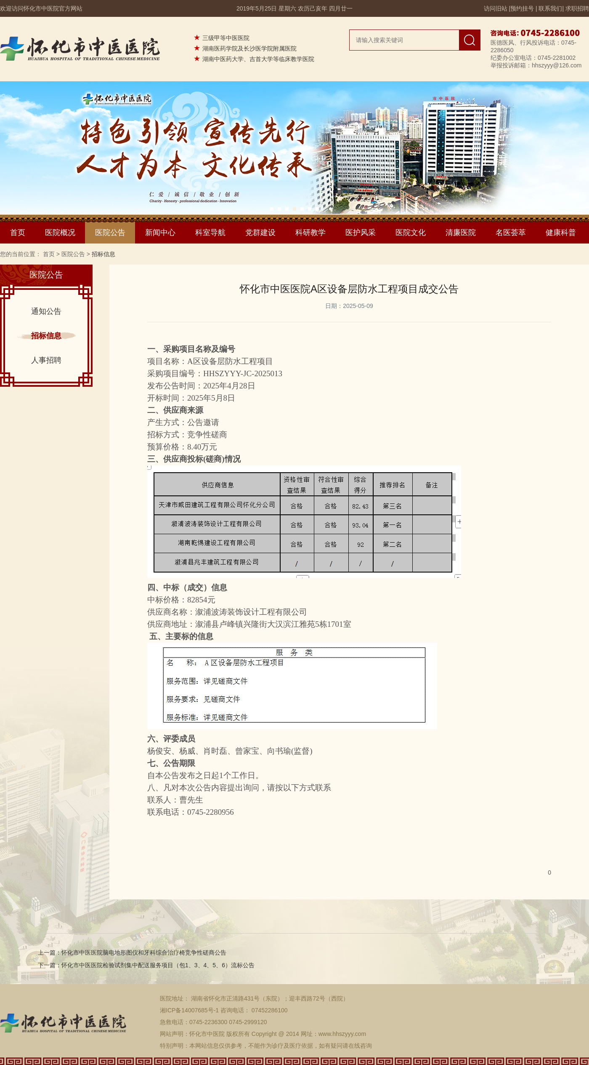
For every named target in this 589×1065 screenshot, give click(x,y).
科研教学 (310, 232)
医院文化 (410, 232)
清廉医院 (461, 232)
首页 (17, 232)
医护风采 (360, 232)
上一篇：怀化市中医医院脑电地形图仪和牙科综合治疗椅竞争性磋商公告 (132, 952)
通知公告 (46, 311)
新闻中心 (160, 232)
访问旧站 (495, 8)
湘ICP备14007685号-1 (189, 1010)
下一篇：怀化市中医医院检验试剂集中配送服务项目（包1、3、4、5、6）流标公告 (146, 965)
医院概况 (60, 232)
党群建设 (260, 232)
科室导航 (210, 232)
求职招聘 (577, 8)
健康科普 (561, 232)
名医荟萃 (511, 232)
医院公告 (110, 232)
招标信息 (46, 336)
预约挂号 (522, 8)
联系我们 (550, 8)
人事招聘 (46, 360)
